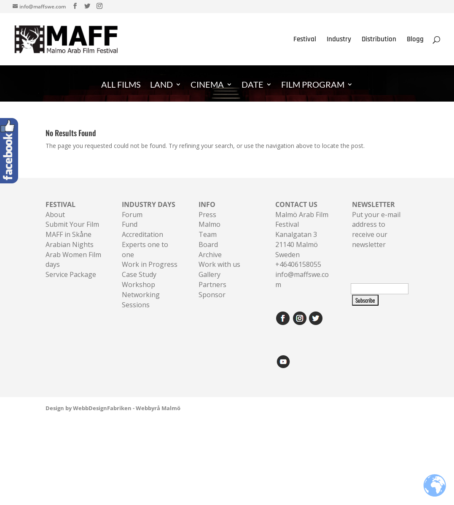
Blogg (415, 40)
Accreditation (142, 234)
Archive (210, 254)
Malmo (209, 224)
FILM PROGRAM (312, 85)
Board (208, 244)
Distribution (379, 40)
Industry (339, 40)
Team (208, 234)
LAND (161, 85)
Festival (304, 40)
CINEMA (207, 85)
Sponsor (212, 294)
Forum (132, 214)
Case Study (139, 274)
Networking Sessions (141, 299)
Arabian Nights (70, 244)
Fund (129, 224)
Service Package (71, 274)
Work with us (219, 264)
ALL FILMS (121, 85)
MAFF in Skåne (68, 234)
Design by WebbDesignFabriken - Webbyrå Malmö (113, 408)
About (55, 214)
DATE (252, 85)
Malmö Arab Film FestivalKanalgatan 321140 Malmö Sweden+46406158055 (301, 234)
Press (207, 214)
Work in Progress (149, 264)
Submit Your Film (72, 224)
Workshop (138, 284)
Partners (212, 284)
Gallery (209, 274)
